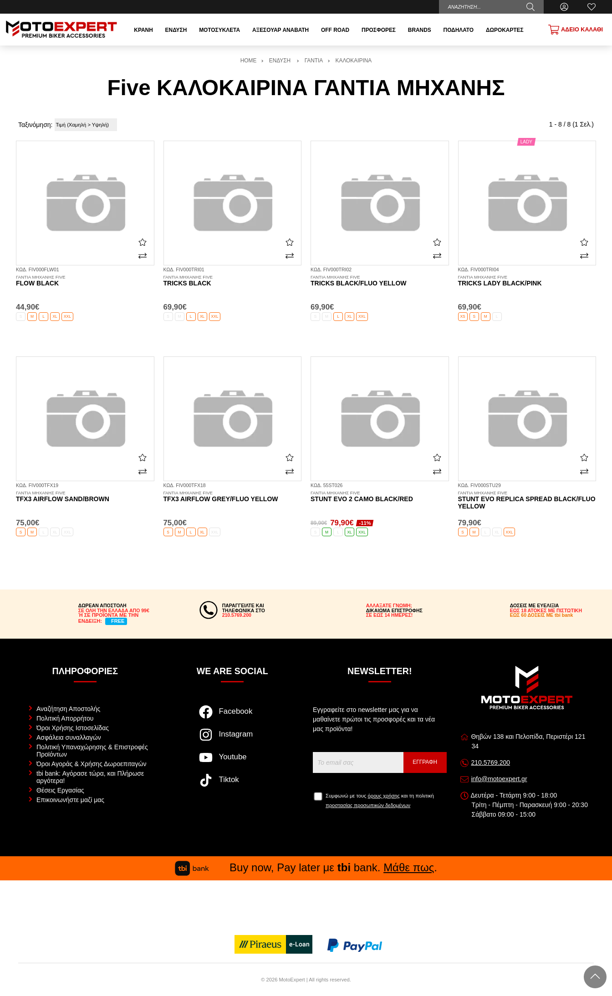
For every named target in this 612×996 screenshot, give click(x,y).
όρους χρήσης (384, 795)
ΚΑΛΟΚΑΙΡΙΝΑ (354, 60)
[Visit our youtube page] (232, 762)
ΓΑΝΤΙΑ (314, 60)
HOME (248, 60)
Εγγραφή (425, 762)
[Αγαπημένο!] (142, 242)
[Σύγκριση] (142, 255)
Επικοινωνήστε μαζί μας (70, 799)
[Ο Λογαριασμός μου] (564, 6)
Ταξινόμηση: (35, 124)
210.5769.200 (490, 762)
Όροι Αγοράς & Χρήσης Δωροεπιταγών (91, 763)
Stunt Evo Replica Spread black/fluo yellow (527, 500)
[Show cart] (575, 29)
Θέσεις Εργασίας (60, 790)
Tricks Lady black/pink (527, 281)
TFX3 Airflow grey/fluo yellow (232, 497)
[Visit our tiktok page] (232, 784)
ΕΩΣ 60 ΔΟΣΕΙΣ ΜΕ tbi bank (541, 615)
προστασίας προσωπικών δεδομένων (368, 805)
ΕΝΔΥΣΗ (280, 60)
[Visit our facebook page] (232, 716)
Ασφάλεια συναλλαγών (68, 737)
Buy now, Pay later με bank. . (306, 867)
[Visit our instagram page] (232, 739)
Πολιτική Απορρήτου (64, 718)
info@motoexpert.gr (499, 779)
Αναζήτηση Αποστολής (68, 708)
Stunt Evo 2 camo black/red (380, 497)
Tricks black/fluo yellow (380, 281)
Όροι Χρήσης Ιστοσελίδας (72, 728)
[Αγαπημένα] (591, 6)
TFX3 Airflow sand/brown (85, 497)
